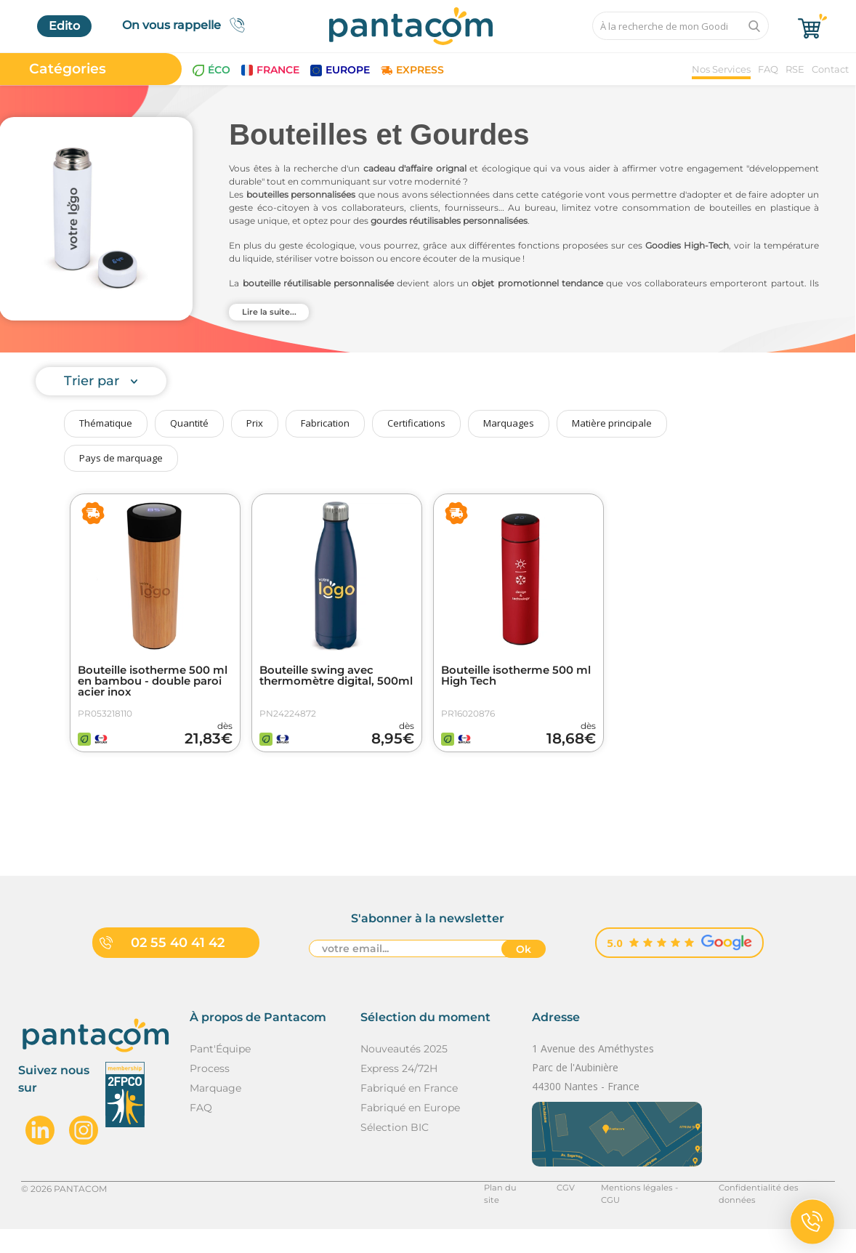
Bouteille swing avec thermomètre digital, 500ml (323, 682)
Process (210, 1092)
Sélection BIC (394, 1151)
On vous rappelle (188, 25)
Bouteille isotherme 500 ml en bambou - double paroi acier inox (150, 682)
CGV (559, 1211)
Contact (830, 69)
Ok (523, 973)
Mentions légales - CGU (641, 1211)
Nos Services (721, 69)
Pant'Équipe (220, 1072)
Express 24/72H (398, 1092)
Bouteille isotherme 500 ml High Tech (513, 676)
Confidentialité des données (774, 1211)
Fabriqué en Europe (410, 1131)
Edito (64, 26)
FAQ (768, 69)
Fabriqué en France (409, 1112)
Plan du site (502, 1211)
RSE (795, 69)
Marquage (215, 1112)
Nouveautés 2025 (404, 1072)
